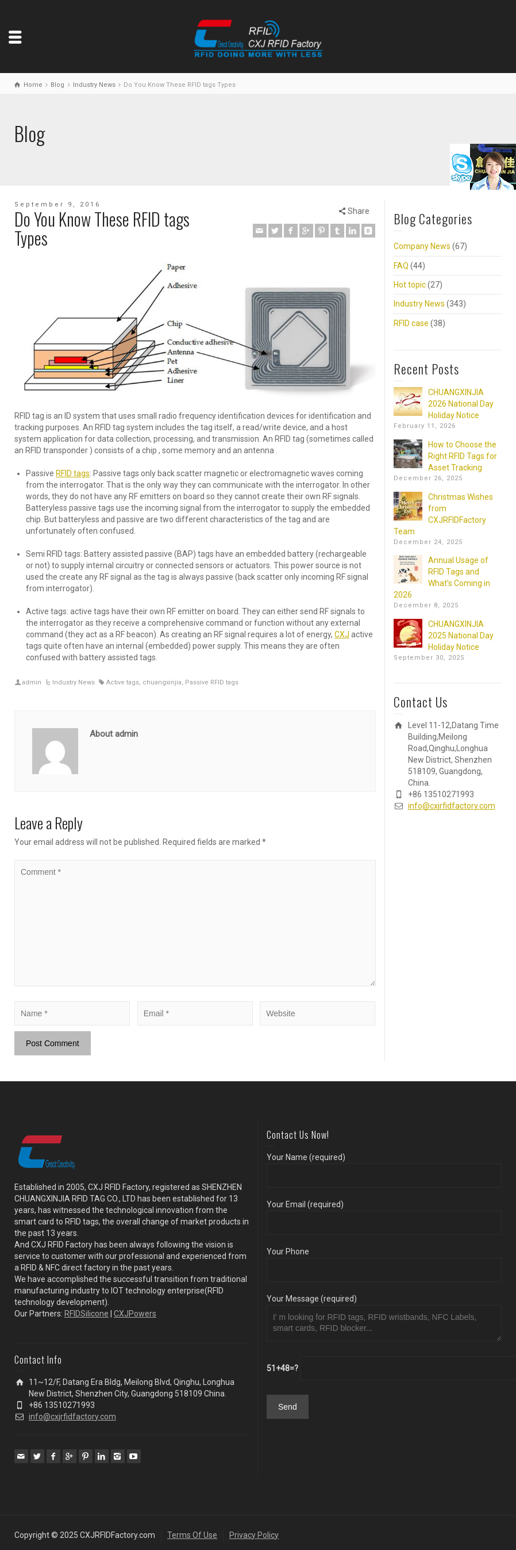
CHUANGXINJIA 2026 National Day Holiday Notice (461, 404)
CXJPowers (135, 1313)
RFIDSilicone (86, 1313)
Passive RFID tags (211, 682)
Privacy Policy (254, 1535)
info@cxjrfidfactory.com (451, 805)
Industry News (73, 682)
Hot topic (410, 284)
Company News (422, 246)
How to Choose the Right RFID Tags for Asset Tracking (462, 456)
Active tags (122, 682)
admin (31, 682)
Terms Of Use (192, 1535)
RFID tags (73, 473)
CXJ (341, 634)
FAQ (401, 265)
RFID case (411, 323)
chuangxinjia (162, 682)
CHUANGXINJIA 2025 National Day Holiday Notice (461, 635)
